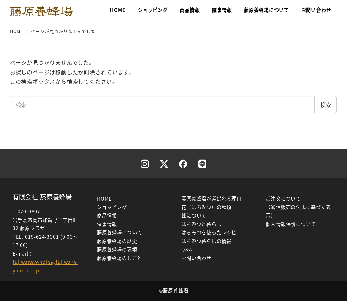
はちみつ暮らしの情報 (206, 241)
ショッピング (112, 207)
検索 (325, 104)
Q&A (186, 249)
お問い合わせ (196, 258)
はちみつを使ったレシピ (209, 232)
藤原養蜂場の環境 (117, 249)
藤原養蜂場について (119, 232)
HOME (104, 198)
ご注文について (283, 198)
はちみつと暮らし (201, 224)
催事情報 (107, 224)
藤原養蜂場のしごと (119, 258)
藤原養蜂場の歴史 (117, 241)
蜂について (193, 215)
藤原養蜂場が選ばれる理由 (211, 198)
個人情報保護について (291, 224)
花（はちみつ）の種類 (206, 207)
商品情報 (107, 215)
